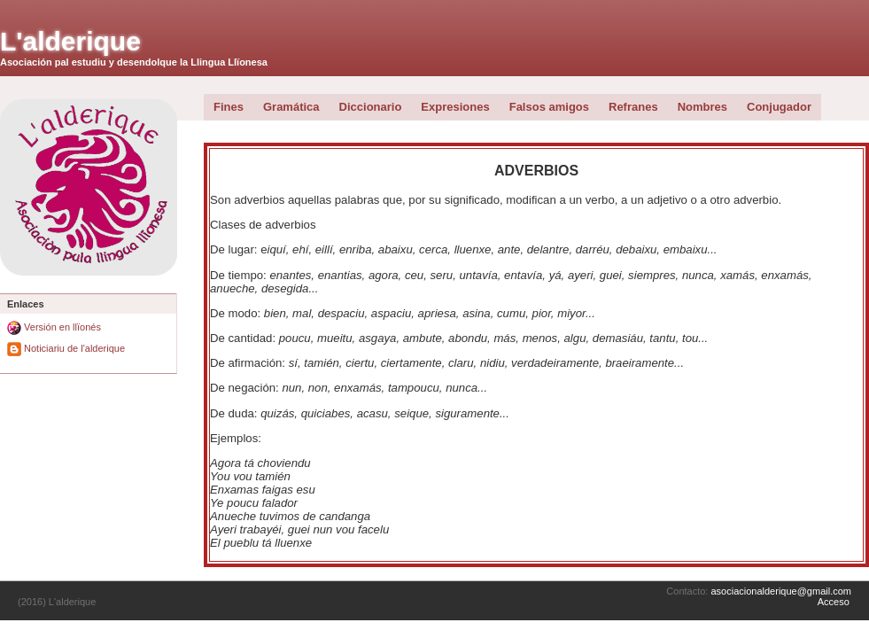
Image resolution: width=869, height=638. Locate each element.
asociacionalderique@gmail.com (780, 591)
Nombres (702, 106)
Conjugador (779, 106)
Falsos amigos (549, 106)
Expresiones (455, 106)
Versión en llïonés (54, 327)
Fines (228, 106)
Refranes (633, 106)
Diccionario (370, 106)
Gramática (291, 106)
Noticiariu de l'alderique (66, 348)
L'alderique (70, 41)
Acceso (834, 601)
